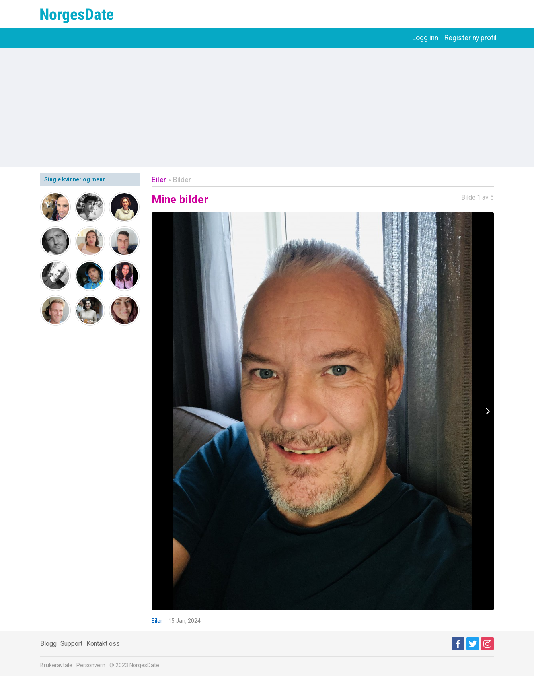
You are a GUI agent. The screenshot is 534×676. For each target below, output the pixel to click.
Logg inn (425, 38)
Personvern (90, 665)
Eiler (159, 179)
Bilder (182, 179)
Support (71, 643)
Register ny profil (470, 38)
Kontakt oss (103, 643)
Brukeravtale (56, 665)
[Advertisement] (267, 107)
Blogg (48, 643)
